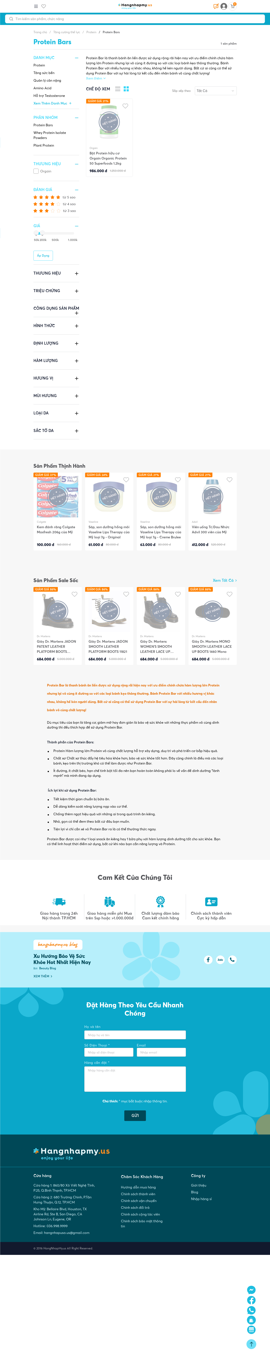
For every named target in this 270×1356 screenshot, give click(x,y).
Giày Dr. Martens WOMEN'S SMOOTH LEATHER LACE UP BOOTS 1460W (156, 646)
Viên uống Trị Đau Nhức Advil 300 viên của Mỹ (211, 529)
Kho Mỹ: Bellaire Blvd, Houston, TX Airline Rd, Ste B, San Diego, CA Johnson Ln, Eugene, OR (60, 1214)
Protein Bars (43, 125)
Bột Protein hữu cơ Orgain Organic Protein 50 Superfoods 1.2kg (108, 158)
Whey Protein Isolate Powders (49, 135)
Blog (194, 1192)
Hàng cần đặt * (96, 1062)
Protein (39, 65)
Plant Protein (43, 145)
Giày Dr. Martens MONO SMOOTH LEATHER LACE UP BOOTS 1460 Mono (212, 646)
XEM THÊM (42, 976)
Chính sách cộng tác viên (140, 1214)
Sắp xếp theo (181, 91)
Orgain (45, 171)
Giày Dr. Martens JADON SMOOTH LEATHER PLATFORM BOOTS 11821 (108, 646)
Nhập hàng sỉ (201, 1199)
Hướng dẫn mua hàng (138, 1187)
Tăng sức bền (43, 73)
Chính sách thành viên (138, 1194)
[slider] (35, 233)
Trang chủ (40, 32)
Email (141, 1045)
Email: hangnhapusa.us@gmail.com (61, 1233)
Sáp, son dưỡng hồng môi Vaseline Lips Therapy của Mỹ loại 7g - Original (109, 532)
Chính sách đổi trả (135, 1207)
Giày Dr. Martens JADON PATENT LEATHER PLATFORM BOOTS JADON (56, 646)
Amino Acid (42, 88)
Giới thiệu (198, 1185)
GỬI (135, 1115)
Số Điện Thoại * (97, 1045)
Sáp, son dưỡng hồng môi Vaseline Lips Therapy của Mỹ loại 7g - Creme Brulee (160, 532)
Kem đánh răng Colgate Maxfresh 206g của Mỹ (56, 529)
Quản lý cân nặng (47, 80)
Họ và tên (92, 1027)
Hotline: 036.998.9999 (50, 1226)
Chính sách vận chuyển (138, 1201)
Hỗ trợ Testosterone (49, 96)
